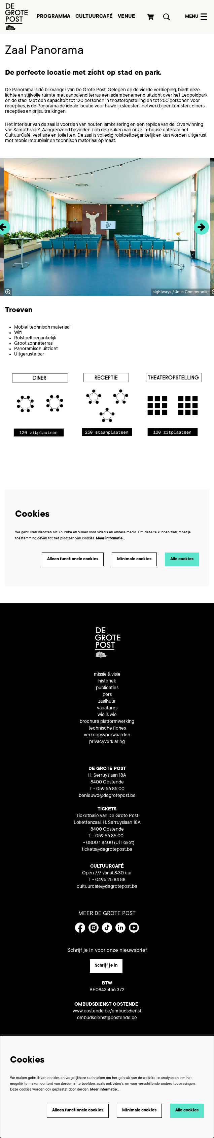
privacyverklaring (107, 742)
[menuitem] (53, 16)
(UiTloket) (124, 843)
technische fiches (107, 728)
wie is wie (107, 715)
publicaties (107, 688)
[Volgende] (201, 227)
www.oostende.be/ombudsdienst (107, 1011)
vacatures (107, 708)
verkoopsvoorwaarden (107, 735)
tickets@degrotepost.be (107, 849)
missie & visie (107, 674)
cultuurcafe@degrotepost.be (107, 887)
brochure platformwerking (107, 722)
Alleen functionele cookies (72, 559)
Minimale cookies (134, 559)
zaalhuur (107, 701)
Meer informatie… (110, 539)
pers (107, 695)
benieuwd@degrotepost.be (107, 796)
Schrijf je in (106, 965)
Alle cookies (181, 559)
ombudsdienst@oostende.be (107, 1018)
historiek (107, 681)
